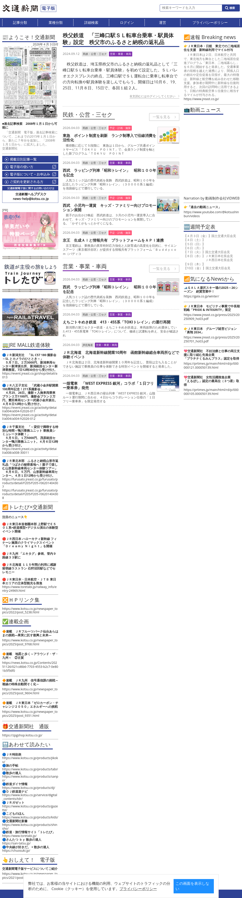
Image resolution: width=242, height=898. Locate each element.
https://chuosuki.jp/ (16, 850)
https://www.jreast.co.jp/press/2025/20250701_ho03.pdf (212, 339)
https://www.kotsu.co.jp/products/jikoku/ (30, 760)
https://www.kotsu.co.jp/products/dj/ (28, 788)
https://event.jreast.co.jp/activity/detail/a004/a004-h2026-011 (29, 409)
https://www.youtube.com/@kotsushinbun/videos (211, 214)
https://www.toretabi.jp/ (19, 836)
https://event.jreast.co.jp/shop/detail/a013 (29, 375)
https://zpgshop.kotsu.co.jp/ (22, 735)
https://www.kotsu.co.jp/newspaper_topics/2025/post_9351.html (30, 713)
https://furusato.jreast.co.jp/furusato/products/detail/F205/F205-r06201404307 (30, 483)
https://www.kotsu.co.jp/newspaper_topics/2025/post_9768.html (30, 642)
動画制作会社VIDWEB (222, 198)
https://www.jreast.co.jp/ (201, 99)
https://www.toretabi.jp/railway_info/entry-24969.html (29, 589)
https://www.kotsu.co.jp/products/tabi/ (30, 769)
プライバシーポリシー (114, 888)
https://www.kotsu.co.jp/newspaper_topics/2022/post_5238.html (30, 610)
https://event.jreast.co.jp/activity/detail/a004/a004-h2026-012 (29, 417)
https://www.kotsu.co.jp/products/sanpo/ (30, 778)
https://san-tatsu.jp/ (16, 843)
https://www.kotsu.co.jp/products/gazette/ (30, 808)
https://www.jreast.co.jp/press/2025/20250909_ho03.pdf (212, 317)
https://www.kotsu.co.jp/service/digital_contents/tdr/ (29, 797)
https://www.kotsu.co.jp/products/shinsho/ (29, 827)
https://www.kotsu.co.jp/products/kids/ (30, 817)
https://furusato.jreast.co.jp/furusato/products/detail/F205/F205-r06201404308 (30, 494)
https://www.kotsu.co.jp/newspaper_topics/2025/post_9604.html (30, 691)
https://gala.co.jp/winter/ (201, 296)
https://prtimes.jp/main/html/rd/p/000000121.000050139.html (211, 365)
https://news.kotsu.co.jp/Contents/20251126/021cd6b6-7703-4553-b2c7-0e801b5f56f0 (30, 667)
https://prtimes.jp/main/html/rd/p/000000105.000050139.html (211, 392)
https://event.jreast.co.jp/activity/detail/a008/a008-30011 (29, 451)
